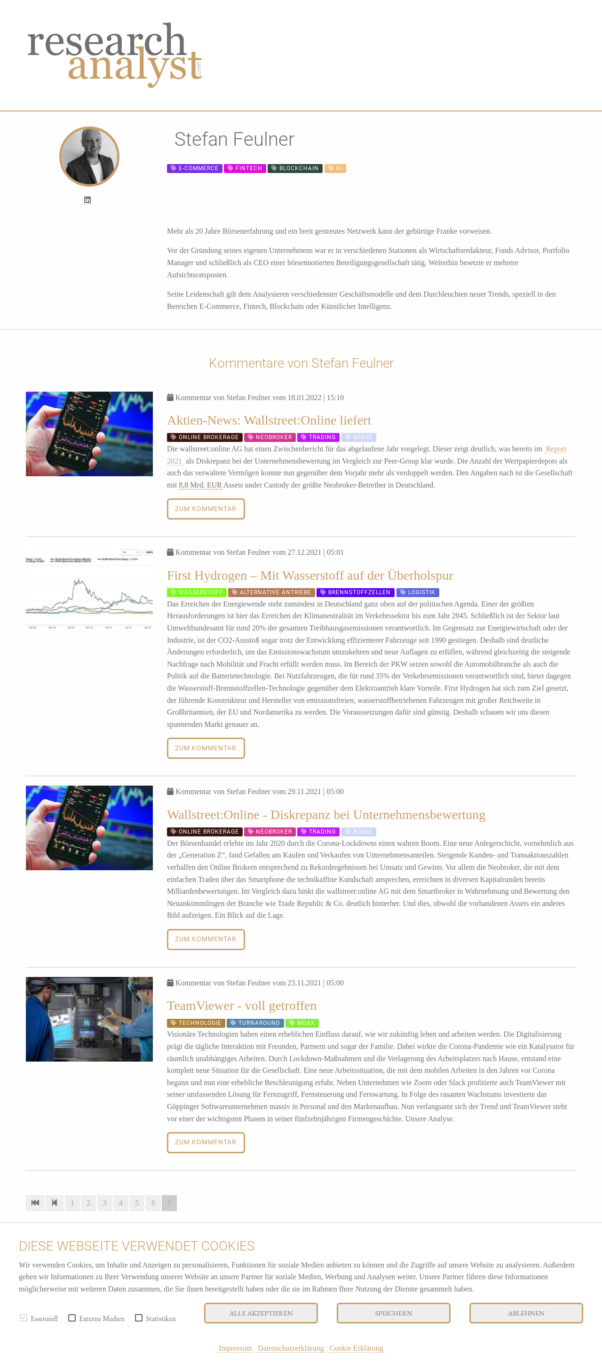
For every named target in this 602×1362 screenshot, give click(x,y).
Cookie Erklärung (356, 1348)
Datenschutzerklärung (291, 1348)
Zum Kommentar (206, 509)
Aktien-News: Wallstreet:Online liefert (269, 420)
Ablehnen (526, 1312)
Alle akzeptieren (261, 1312)
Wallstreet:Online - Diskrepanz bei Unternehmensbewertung (326, 814)
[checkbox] (23, 1318)
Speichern (393, 1312)
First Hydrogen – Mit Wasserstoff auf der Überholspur (310, 575)
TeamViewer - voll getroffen (242, 1005)
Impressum (235, 1348)
